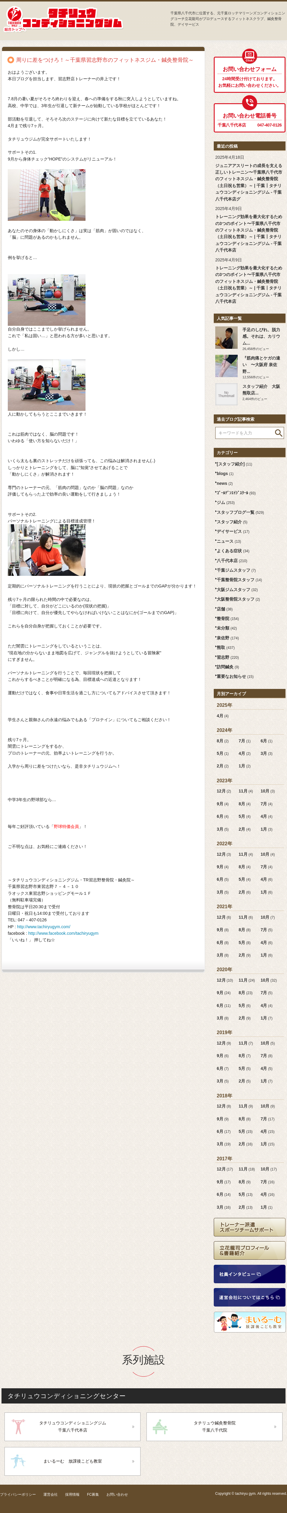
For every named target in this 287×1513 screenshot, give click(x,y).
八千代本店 (232, 560)
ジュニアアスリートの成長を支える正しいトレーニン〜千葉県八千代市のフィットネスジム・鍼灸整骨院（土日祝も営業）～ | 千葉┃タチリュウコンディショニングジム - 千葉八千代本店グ (248, 182)
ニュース (229, 541)
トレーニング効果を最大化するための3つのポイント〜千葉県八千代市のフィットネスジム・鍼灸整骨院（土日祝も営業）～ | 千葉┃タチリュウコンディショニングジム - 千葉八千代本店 (248, 233)
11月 (246, 791)
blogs (225, 473)
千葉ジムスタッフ (236, 570)
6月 (267, 740)
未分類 (227, 628)
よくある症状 (233, 550)
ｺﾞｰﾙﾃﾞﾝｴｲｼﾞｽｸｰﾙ (236, 493)
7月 (245, 740)
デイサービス (233, 531)
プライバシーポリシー (18, 1494)
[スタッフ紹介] (234, 464)
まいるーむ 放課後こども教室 (72, 1461)
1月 (245, 766)
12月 (224, 791)
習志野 (228, 657)
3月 (267, 753)
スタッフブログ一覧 (240, 512)
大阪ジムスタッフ (237, 589)
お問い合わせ (117, 1494)
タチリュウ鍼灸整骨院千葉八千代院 (215, 1426)
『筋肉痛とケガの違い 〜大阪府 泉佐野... (261, 365)
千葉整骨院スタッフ (239, 579)
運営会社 (50, 1494)
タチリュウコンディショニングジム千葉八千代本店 (72, 1426)
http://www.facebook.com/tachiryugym (63, 933)
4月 (223, 715)
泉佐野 (228, 638)
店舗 (225, 609)
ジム (226, 502)
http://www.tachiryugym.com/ (43, 926)
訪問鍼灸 (228, 666)
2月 (223, 766)
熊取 (226, 647)
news (225, 483)
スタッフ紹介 (232, 521)
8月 (223, 740)
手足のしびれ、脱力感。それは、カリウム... (261, 336)
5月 (223, 753)
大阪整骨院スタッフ (238, 599)
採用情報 (72, 1494)
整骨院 (228, 618)
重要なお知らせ (235, 676)
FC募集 (93, 1494)
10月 (268, 791)
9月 (223, 803)
